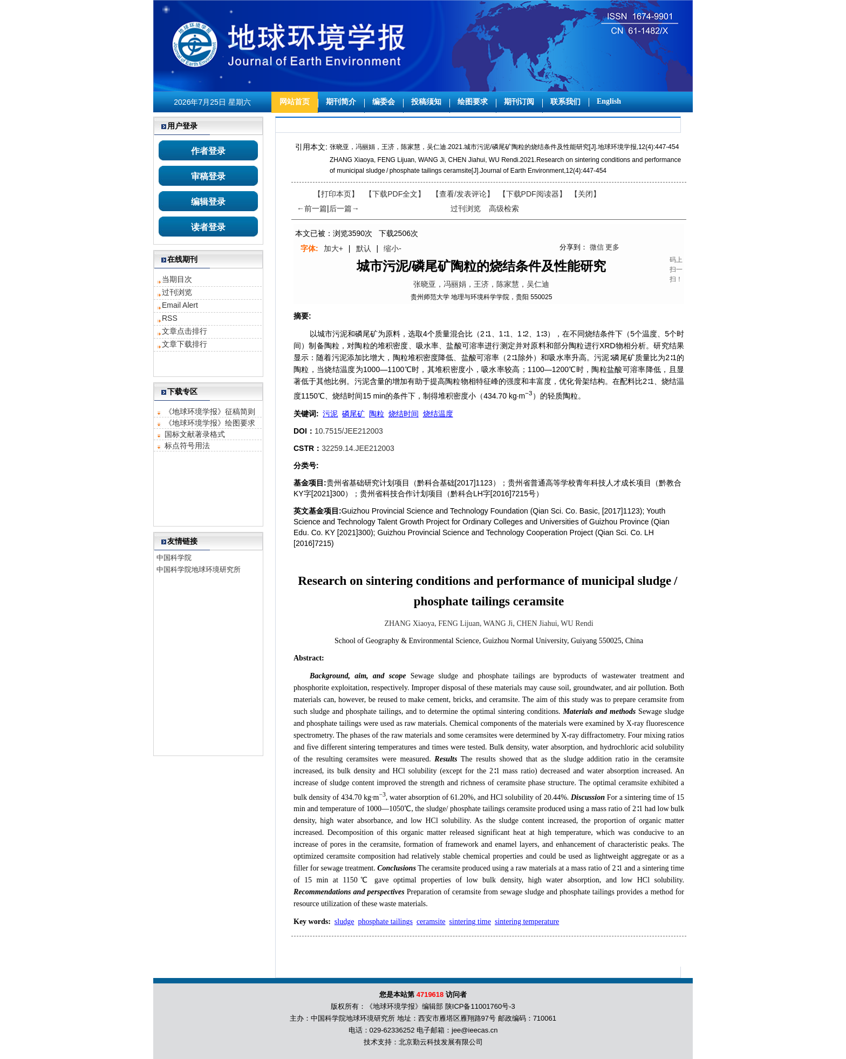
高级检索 (504, 208)
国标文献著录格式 (195, 434)
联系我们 (565, 102)
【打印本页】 (336, 194)
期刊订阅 (519, 102)
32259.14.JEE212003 (358, 448)
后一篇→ (344, 208)
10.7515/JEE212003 (349, 431)
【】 (463, 194)
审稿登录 (208, 176)
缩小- (392, 248)
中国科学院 (174, 558)
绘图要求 (473, 102)
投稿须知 (426, 102)
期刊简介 (341, 102)
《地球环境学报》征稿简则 (210, 411)
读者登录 (208, 227)
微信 (597, 247)
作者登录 (208, 151)
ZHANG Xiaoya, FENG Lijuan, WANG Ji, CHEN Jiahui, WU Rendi (488, 623)
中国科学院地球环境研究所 (198, 569)
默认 (363, 248)
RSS (170, 318)
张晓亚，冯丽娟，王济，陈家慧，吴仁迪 (481, 284)
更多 (612, 247)
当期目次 (177, 279)
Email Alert (180, 305)
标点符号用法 (187, 445)
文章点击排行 (184, 331)
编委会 (383, 102)
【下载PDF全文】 (395, 194)
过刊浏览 (177, 292)
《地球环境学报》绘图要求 (210, 423)
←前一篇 (312, 208)
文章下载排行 (184, 344)
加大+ (333, 248)
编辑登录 (208, 201)
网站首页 (294, 102)
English (609, 101)
